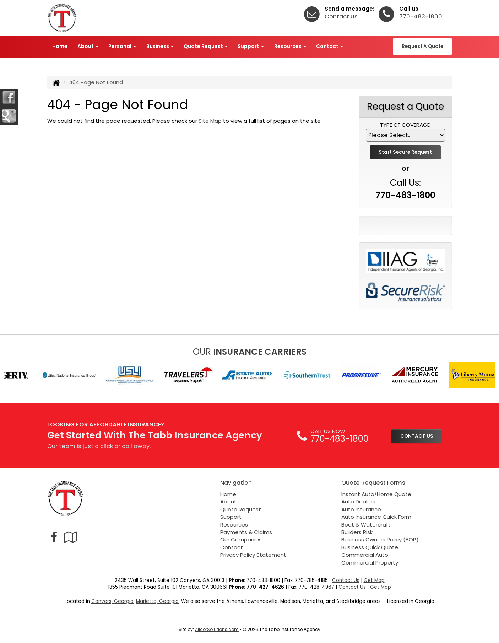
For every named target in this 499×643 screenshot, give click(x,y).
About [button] (87, 46)
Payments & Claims (246, 532)
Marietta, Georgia (157, 601)
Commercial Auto (364, 554)
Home (59, 46)
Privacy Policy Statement (253, 554)
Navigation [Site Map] (236, 483)
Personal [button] (122, 46)
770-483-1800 (420, 16)
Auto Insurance (361, 509)
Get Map (374, 580)
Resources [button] (290, 46)
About (228, 501)
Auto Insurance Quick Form (376, 517)
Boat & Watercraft (366, 524)
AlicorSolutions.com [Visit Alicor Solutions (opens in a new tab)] (217, 629)
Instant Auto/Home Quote (376, 494)
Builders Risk (357, 532)
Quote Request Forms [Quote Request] (373, 483)
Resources (234, 524)
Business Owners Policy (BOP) (380, 539)
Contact (231, 547)
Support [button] (251, 46)
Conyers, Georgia (112, 601)
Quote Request (240, 509)
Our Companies (241, 539)
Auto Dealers (358, 501)
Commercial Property (369, 562)
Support (231, 517)
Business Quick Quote (369, 547)
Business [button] (160, 46)
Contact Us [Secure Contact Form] (345, 580)
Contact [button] (329, 46)
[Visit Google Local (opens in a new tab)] (71, 537)
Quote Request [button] (206, 46)
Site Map (210, 121)
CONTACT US (416, 436)
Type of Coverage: (405, 125)
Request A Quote (422, 46)
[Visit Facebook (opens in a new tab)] (54, 537)
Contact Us (341, 16)
